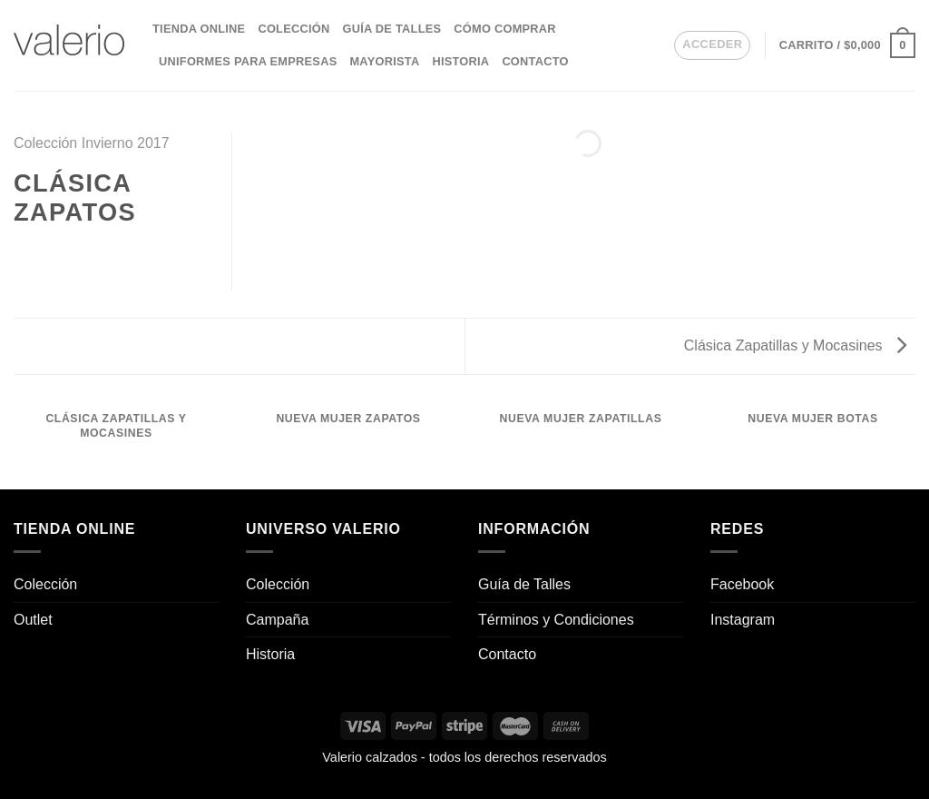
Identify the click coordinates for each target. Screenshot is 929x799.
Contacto (535, 61)
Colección (293, 28)
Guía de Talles (391, 28)
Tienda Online (198, 28)
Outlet (33, 619)
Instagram (742, 619)
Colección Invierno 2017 (92, 143)
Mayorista (384, 61)
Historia (460, 61)
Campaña (277, 619)
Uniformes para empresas (248, 61)
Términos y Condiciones (556, 619)
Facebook (742, 584)
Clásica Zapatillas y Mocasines (795, 345)
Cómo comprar (505, 28)
